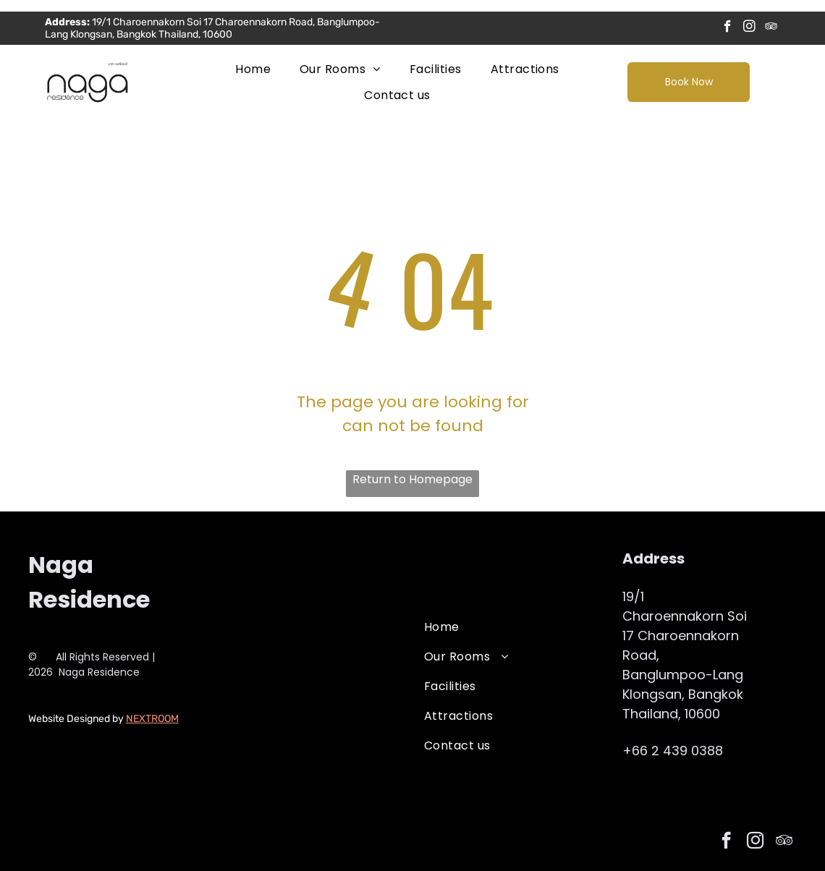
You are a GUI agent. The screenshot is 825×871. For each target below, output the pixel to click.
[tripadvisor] (771, 28)
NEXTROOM (152, 719)
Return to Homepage (412, 479)
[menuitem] (253, 69)
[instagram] (749, 28)
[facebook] (728, 28)
